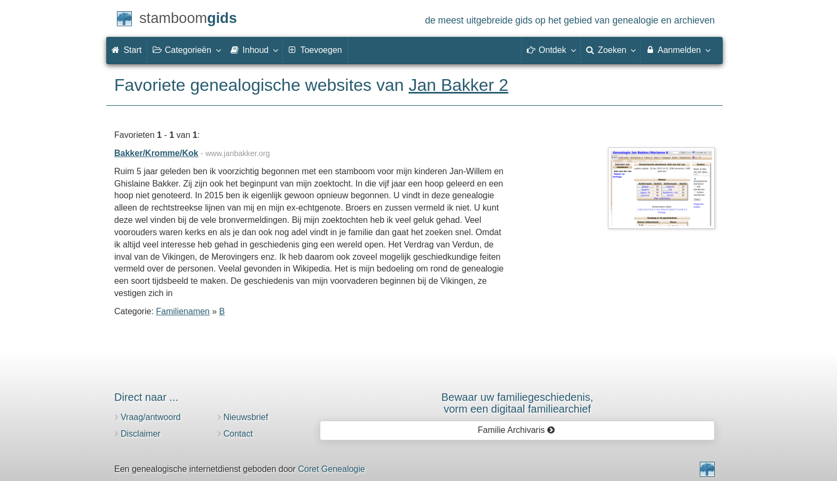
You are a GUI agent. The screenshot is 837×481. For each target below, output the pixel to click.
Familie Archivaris (516, 430)
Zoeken (610, 49)
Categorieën (186, 49)
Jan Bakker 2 (458, 85)
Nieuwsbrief (246, 417)
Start (126, 50)
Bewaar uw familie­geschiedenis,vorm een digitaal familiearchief (517, 403)
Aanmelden (677, 49)
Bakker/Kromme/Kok (156, 153)
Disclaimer (141, 433)
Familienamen (182, 311)
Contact (238, 433)
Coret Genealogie (331, 469)
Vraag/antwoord (150, 417)
